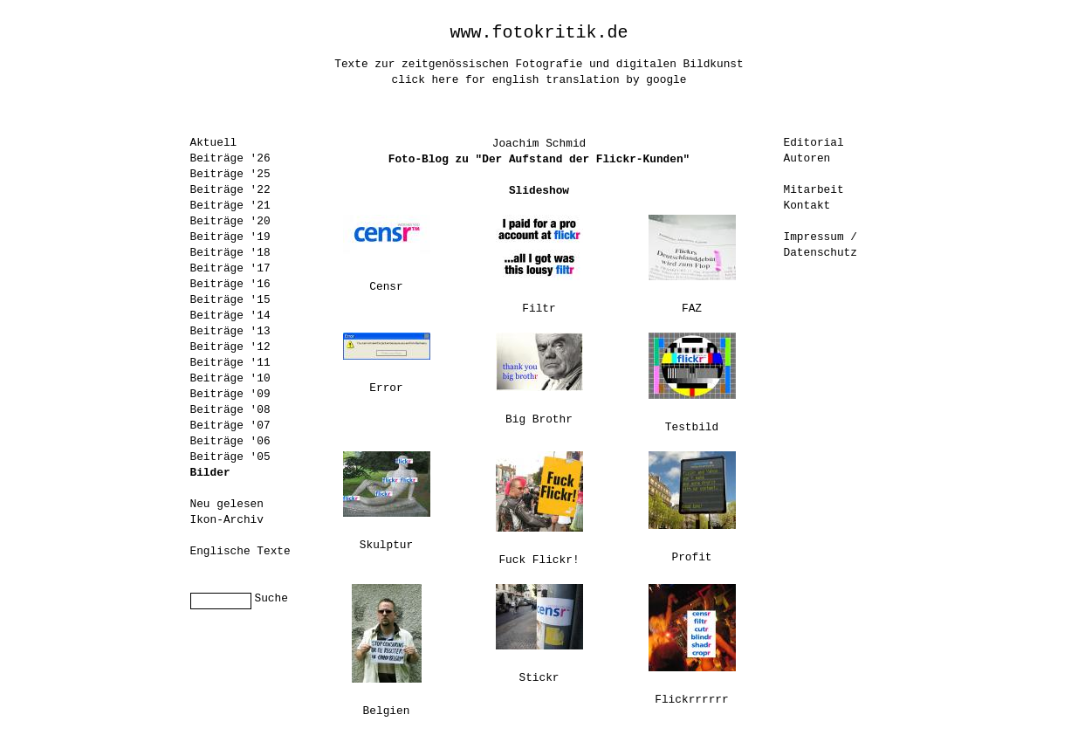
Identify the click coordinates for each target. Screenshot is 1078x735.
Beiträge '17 (230, 268)
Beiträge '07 (230, 425)
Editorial (814, 142)
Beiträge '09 (230, 394)
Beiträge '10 (230, 378)
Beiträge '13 (230, 331)
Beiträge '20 (230, 221)
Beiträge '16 (230, 284)
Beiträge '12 (230, 347)
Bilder (210, 472)
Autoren (807, 158)
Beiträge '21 (230, 205)
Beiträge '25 (230, 174)
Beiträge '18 (230, 252)
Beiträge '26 (230, 158)
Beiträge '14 (230, 315)
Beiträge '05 (230, 457)
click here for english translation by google (539, 79)
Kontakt (807, 205)
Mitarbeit (814, 189)
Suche (271, 598)
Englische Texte (240, 551)
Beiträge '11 (230, 362)
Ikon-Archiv (227, 519)
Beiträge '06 (230, 441)
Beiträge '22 (230, 189)
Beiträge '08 (230, 409)
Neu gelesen (227, 504)
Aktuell (213, 142)
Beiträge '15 (230, 299)
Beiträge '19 (230, 237)
